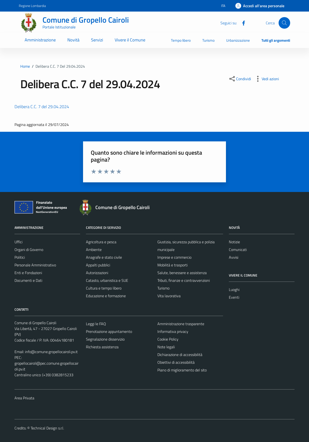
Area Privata (24, 398)
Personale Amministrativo (35, 265)
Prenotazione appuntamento (109, 331)
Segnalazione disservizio (105, 339)
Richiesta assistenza (102, 347)
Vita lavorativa (169, 296)
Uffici (18, 242)
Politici (19, 257)
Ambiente (94, 249)
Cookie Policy (167, 339)
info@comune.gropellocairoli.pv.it (51, 352)
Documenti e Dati (28, 280)
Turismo (208, 40)
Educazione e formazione (106, 296)
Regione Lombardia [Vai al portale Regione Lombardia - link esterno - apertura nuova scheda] (32, 5)
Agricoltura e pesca (101, 242)
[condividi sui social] (239, 79)
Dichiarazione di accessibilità (179, 354)
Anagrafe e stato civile (104, 257)
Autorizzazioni (97, 273)
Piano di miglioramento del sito (182, 370)
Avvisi (233, 257)
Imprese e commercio (174, 257)
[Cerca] (284, 23)
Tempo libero (181, 40)
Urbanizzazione (238, 40)
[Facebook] (241, 23)
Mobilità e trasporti (172, 265)
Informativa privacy (172, 331)
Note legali (166, 347)
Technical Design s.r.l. (47, 428)
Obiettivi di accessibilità (176, 362)
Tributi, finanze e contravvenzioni (183, 280)
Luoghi (234, 289)
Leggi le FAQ (96, 324)
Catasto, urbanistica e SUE (107, 280)
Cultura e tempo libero (103, 288)
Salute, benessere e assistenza (182, 273)
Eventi (234, 297)
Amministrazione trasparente (180, 324)
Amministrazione (40, 40)
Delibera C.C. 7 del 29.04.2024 (41, 106)
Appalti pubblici (98, 265)
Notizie (234, 242)
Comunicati (238, 249)
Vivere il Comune (130, 40)
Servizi (97, 40)
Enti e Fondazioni (28, 273)
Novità (73, 40)
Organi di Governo (28, 249)
